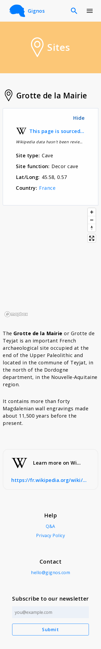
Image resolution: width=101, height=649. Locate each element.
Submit (50, 630)
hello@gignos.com (50, 572)
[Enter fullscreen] (92, 238)
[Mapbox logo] (16, 314)
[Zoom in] (92, 212)
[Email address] (50, 612)
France (47, 188)
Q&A (50, 526)
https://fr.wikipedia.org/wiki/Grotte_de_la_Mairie (50, 480)
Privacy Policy (50, 535)
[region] (50, 262)
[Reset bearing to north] (92, 228)
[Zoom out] (92, 220)
